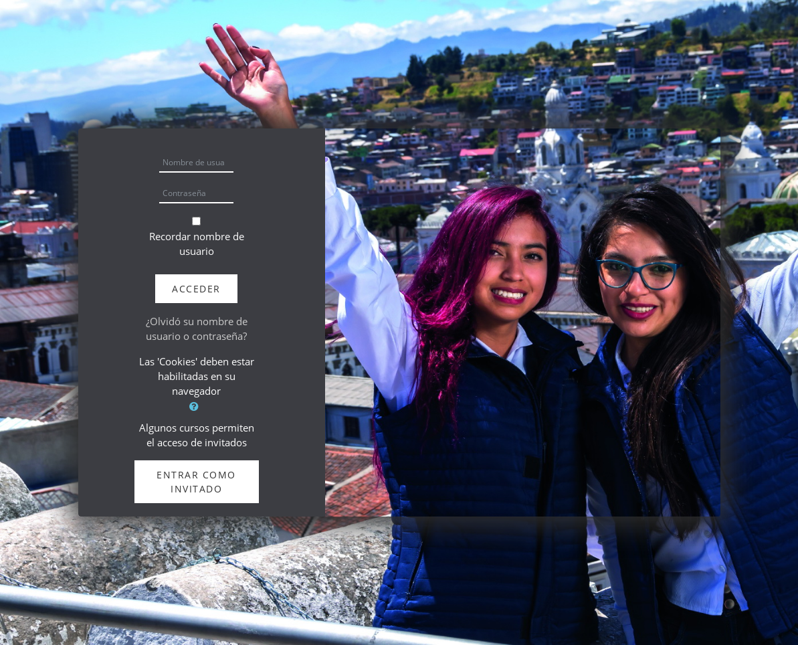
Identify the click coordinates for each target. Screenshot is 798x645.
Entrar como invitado (196, 481)
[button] (196, 406)
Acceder (196, 288)
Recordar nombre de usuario (196, 243)
